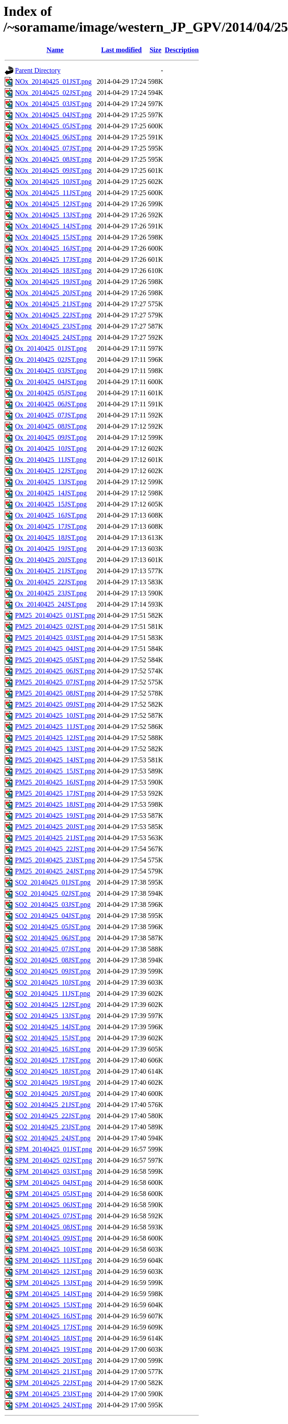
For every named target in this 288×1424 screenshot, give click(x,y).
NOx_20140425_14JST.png (53, 226)
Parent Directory (37, 70)
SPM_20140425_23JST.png (53, 1393)
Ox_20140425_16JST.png (51, 515)
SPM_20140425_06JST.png (53, 1204)
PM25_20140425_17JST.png (55, 793)
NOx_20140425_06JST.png (53, 137)
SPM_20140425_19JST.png (53, 1349)
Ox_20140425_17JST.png (51, 526)
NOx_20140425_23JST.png (53, 326)
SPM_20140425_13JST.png (53, 1282)
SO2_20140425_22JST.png (52, 1115)
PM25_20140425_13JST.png (55, 748)
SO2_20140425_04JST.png (52, 915)
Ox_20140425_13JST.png (51, 482)
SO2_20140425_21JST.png (52, 1104)
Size (156, 49)
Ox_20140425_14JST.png (51, 493)
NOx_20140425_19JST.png (53, 281)
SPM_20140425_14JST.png (53, 1293)
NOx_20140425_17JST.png (53, 259)
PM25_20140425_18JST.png (55, 804)
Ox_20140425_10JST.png (51, 448)
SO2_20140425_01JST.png (52, 882)
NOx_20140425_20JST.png (53, 292)
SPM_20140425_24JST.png (53, 1405)
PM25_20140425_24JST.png (55, 871)
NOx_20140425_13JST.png (53, 215)
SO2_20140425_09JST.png (52, 971)
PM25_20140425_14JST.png (55, 760)
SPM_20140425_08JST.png (53, 1227)
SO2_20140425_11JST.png (52, 993)
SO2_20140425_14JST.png (52, 1026)
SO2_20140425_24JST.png (52, 1138)
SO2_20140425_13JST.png (52, 1015)
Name (54, 49)
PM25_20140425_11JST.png (55, 726)
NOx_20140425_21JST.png (53, 304)
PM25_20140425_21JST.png (55, 837)
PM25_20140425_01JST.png (55, 615)
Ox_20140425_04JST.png (51, 381)
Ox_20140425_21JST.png (51, 570)
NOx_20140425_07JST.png (53, 148)
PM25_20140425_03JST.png (55, 637)
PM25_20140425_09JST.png (55, 704)
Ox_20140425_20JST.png (51, 559)
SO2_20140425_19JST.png (52, 1082)
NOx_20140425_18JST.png (53, 270)
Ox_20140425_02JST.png (51, 359)
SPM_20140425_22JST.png (53, 1382)
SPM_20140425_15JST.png (53, 1305)
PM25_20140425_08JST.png (55, 693)
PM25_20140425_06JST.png (55, 671)
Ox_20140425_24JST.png (51, 604)
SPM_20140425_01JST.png (53, 1149)
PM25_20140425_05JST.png (55, 659)
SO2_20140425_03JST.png (52, 904)
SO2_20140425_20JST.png (52, 1093)
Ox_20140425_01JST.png (51, 348)
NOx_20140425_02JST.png (53, 92)
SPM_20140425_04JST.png (53, 1182)
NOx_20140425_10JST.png (53, 181)
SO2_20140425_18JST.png (52, 1071)
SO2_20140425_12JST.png (52, 1004)
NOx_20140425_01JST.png (53, 81)
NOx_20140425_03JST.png (53, 103)
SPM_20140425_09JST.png (53, 1238)
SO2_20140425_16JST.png (52, 1049)
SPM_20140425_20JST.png (53, 1360)
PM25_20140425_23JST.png (55, 860)
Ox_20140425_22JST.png (51, 582)
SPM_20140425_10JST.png (53, 1249)
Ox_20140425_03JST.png (51, 370)
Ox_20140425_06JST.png (51, 404)
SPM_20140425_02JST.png (53, 1160)
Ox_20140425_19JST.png (51, 548)
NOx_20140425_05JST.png (53, 126)
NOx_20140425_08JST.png (53, 159)
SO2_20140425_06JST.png (52, 937)
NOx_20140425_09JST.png (53, 170)
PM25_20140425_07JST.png (55, 682)
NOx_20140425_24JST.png (53, 337)
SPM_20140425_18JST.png (53, 1338)
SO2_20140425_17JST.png (52, 1060)
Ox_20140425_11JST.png (51, 459)
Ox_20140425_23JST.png (51, 593)
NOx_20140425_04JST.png (53, 114)
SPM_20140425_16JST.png (53, 1316)
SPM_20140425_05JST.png (53, 1193)
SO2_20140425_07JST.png (52, 949)
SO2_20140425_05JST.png (52, 926)
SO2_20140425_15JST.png (52, 1038)
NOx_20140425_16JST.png (53, 248)
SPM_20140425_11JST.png (53, 1260)
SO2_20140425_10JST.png (52, 982)
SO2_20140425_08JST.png (52, 960)
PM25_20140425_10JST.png (55, 715)
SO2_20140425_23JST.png (52, 1127)
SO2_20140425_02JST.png (52, 893)
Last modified (121, 49)
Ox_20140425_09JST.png (51, 437)
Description (182, 49)
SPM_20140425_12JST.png (53, 1271)
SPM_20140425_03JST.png (53, 1171)
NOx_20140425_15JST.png (53, 237)
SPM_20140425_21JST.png (53, 1371)
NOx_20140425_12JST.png (53, 203)
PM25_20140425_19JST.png (55, 815)
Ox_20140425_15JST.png (51, 504)
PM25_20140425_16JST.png (55, 782)
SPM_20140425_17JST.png (53, 1327)
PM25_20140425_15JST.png (55, 771)
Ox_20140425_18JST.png (51, 537)
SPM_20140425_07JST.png (53, 1216)
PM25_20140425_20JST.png (55, 826)
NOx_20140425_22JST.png (53, 315)
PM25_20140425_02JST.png (55, 626)
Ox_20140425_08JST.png (51, 426)
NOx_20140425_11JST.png (53, 192)
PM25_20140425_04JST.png (55, 648)
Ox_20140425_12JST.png (51, 470)
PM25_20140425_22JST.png (55, 849)
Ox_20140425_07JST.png (51, 415)
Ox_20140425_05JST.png (51, 393)
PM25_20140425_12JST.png (55, 737)
